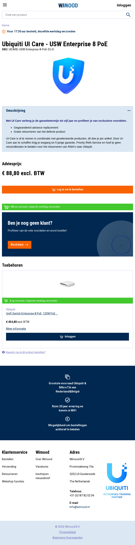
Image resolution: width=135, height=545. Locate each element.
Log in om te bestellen (67, 189)
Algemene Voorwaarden (67, 537)
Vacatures (42, 466)
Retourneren (10, 474)
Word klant (19, 245)
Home (5, 25)
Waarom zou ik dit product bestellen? (23, 352)
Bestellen (7, 459)
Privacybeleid (67, 532)
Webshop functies (13, 481)
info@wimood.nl (80, 507)
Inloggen (68, 336)
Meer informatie (16, 328)
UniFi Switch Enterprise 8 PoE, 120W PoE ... (32, 313)
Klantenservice (14, 452)
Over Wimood (44, 459)
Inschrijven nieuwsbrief (43, 476)
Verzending (9, 466)
